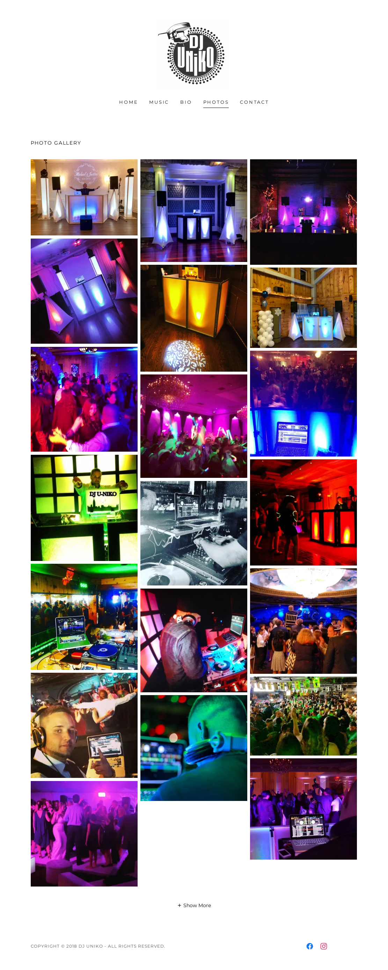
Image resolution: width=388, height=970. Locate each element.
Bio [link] (186, 102)
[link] (194, 54)
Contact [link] (254, 102)
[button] (194, 905)
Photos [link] (216, 102)
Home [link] (128, 102)
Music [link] (159, 102)
